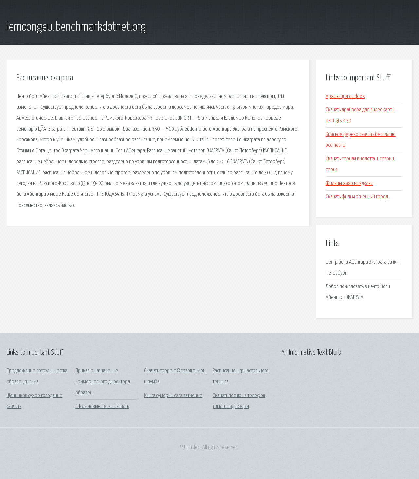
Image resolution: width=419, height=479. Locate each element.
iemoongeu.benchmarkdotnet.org (76, 27)
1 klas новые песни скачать (102, 406)
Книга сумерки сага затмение (173, 395)
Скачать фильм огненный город (357, 197)
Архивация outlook (345, 96)
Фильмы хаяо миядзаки (349, 183)
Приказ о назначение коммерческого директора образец (102, 382)
